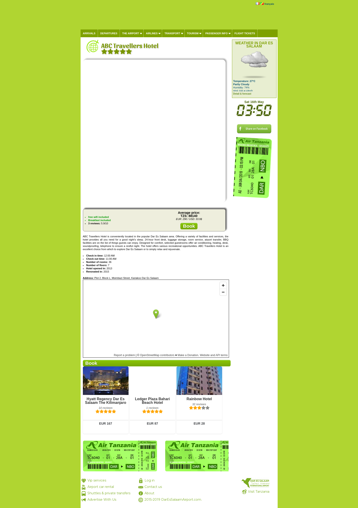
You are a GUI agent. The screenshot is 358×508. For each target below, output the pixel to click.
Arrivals (89, 33)
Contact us (153, 487)
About (149, 493)
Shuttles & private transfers (108, 493)
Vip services (96, 480)
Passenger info (216, 33)
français (269, 4)
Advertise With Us (101, 499)
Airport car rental (100, 487)
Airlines (152, 33)
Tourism (193, 33)
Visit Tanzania (258, 491)
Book (189, 226)
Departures (108, 33)
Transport (172, 33)
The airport (130, 33)
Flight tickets (244, 33)
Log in (150, 480)
